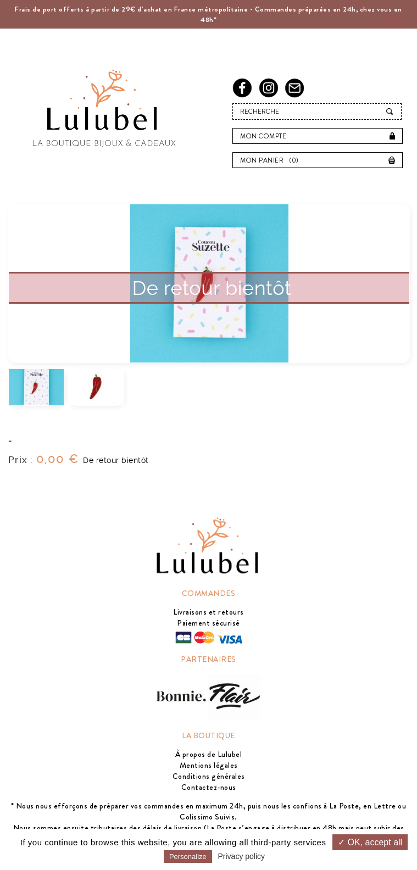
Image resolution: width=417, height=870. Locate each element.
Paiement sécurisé (208, 622)
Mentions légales (209, 765)
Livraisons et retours (208, 611)
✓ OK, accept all (370, 842)
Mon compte (263, 136)
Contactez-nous (208, 787)
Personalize (188, 856)
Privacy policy (241, 856)
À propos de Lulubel (208, 754)
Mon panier (272, 160)
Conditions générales (209, 776)
